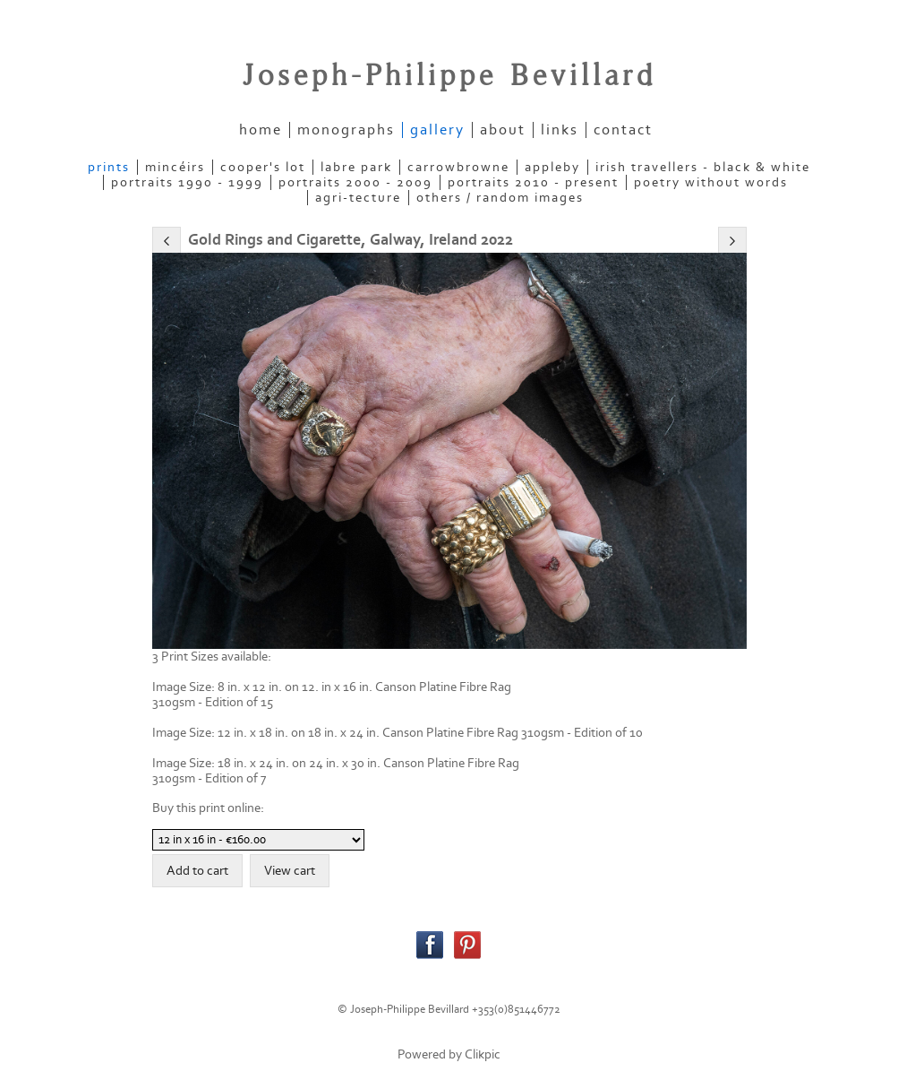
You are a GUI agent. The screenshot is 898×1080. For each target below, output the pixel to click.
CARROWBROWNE (458, 167)
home (260, 130)
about (503, 130)
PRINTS (109, 167)
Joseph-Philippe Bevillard (449, 76)
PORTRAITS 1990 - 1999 (187, 182)
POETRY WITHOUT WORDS (711, 182)
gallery (437, 130)
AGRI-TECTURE (358, 197)
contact (623, 130)
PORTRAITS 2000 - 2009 (355, 182)
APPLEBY (552, 167)
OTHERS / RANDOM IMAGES (500, 197)
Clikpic (482, 1054)
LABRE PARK (356, 167)
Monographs (346, 130)
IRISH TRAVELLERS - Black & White (702, 167)
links (559, 130)
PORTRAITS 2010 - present (533, 182)
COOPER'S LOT (262, 167)
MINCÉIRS (175, 167)
